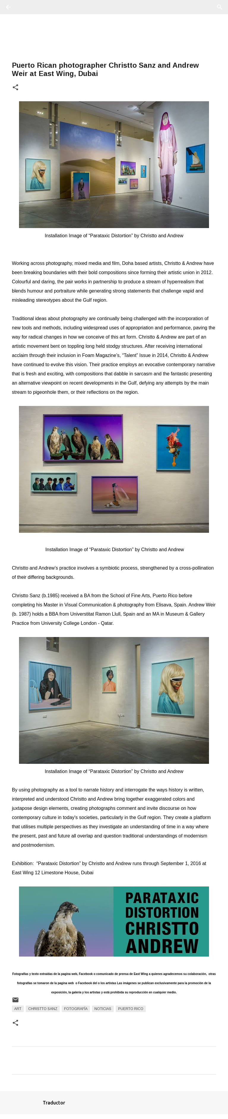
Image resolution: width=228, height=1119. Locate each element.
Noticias (102, 1009)
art (17, 1009)
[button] (15, 88)
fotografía (76, 1009)
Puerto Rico (130, 1009)
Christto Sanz (42, 1009)
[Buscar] (24, 7)
